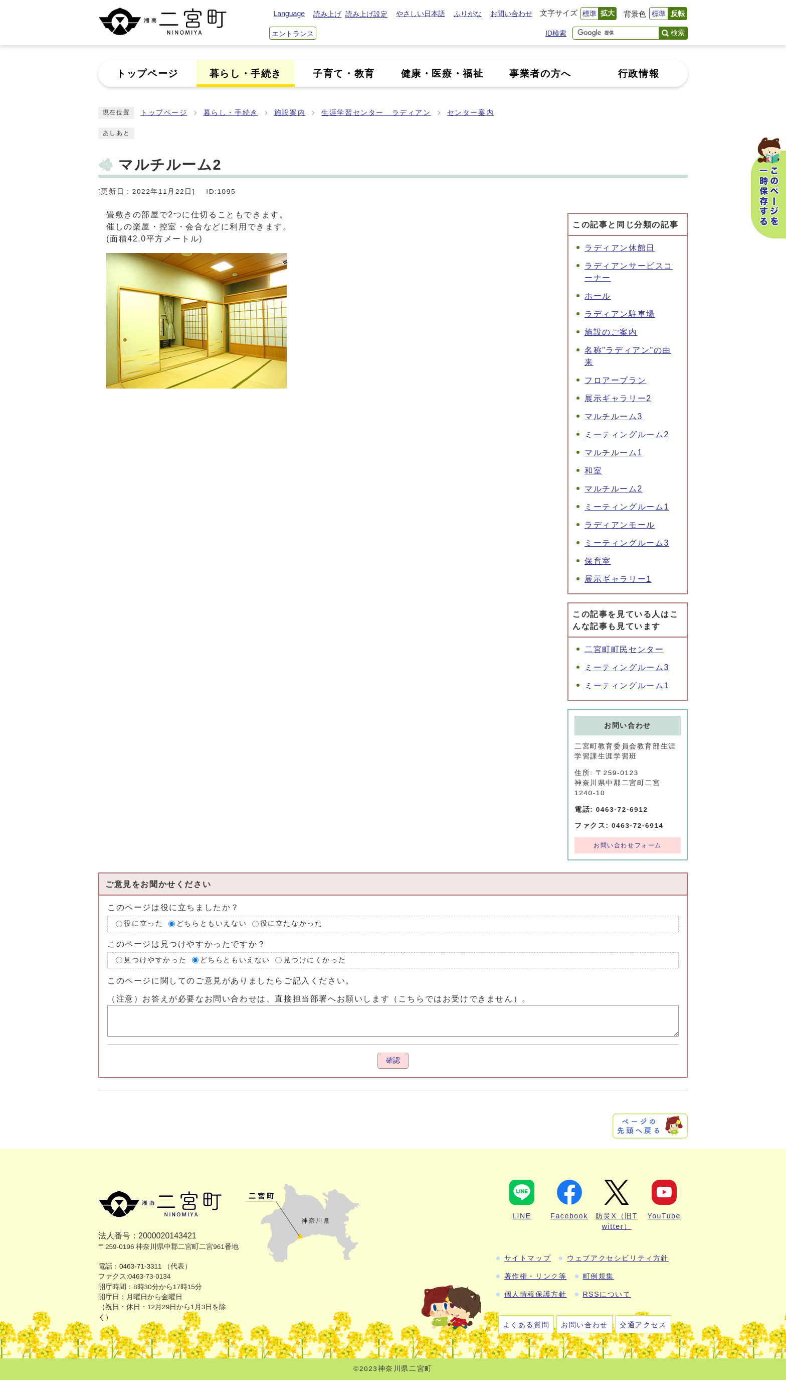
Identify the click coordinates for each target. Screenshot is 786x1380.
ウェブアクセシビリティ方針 (618, 1258)
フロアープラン (615, 380)
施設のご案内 (611, 332)
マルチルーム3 (613, 416)
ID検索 (555, 33)
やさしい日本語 (420, 14)
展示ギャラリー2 (618, 398)
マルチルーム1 (613, 452)
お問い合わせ (511, 14)
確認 (393, 1060)
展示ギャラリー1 (618, 579)
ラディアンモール (619, 525)
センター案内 (470, 112)
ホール (597, 296)
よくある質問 (526, 1325)
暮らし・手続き (231, 112)
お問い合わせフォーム (628, 845)
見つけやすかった (155, 960)
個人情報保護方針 (535, 1294)
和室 (593, 470)
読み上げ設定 (366, 14)
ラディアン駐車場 (619, 314)
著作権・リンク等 (535, 1276)
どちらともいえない (211, 923)
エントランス (293, 34)
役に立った (143, 923)
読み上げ (327, 14)
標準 (589, 14)
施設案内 (289, 112)
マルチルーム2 (613, 488)
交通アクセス (643, 1325)
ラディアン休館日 (619, 247)
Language (289, 14)
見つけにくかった (314, 960)
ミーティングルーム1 (626, 507)
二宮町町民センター (624, 649)
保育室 (597, 561)
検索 (678, 33)
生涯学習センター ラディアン (376, 112)
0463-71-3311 (140, 1266)
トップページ (163, 112)
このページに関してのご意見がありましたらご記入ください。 (230, 980)
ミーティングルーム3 (626, 543)
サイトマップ (527, 1258)
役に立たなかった (291, 923)
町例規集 (598, 1276)
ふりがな (468, 14)
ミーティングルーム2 (626, 434)
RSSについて (607, 1294)
